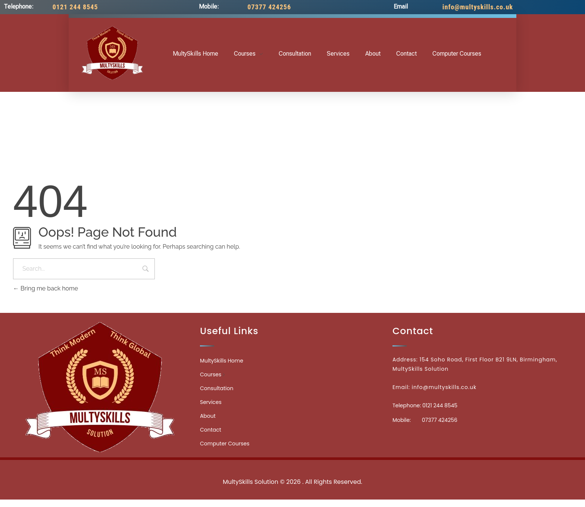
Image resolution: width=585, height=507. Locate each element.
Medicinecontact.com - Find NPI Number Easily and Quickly (292, 465)
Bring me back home (45, 288)
